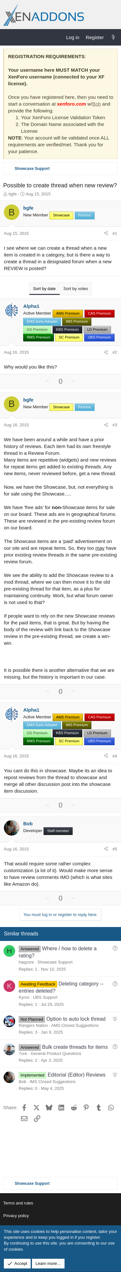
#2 (115, 352)
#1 (115, 233)
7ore (23, 1053)
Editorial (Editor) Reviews (76, 1075)
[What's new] (113, 37)
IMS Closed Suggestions (53, 1081)
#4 (115, 756)
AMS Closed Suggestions (74, 1025)
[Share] (106, 233)
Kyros (24, 997)
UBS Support (45, 997)
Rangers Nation (33, 1025)
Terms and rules (18, 1203)
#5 (115, 849)
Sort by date (44, 288)
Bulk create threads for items (75, 1047)
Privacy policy (16, 1215)
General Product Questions (56, 1053)
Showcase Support (55, 962)
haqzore (26, 962)
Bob (96, 104)
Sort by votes (76, 288)
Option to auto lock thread (76, 1019)
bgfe (13, 194)
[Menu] (8, 37)
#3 (115, 424)
